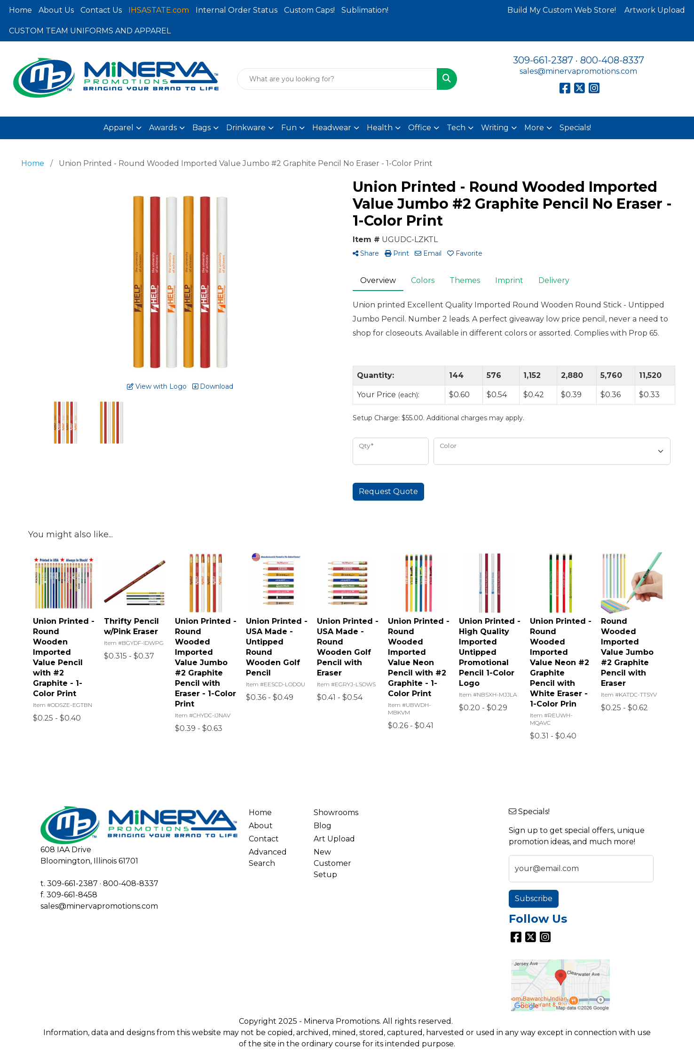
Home (20, 10)
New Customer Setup (332, 863)
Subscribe (533, 898)
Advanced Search (268, 858)
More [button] (534, 127)
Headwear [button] (331, 127)
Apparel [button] (118, 127)
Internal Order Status (236, 10)
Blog (322, 825)
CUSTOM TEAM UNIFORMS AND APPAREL (90, 30)
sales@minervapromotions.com (578, 71)
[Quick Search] (337, 79)
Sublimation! (364, 10)
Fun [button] (289, 127)
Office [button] (419, 127)
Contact (264, 838)
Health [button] (380, 127)
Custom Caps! (309, 10)
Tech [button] (456, 127)
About (261, 825)
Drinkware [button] (246, 127)
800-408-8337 (612, 60)
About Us (56, 10)
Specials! (575, 127)
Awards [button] (163, 127)
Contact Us (101, 10)
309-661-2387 (543, 60)
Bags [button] (201, 127)
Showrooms (336, 812)
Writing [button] (495, 127)
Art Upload (334, 838)
